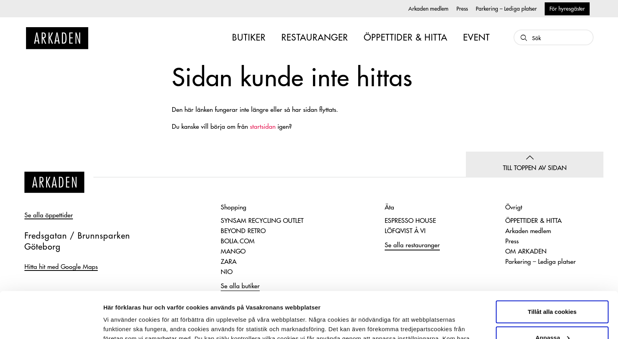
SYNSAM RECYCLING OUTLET (262, 221)
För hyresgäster (567, 8)
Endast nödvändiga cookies (552, 317)
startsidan (262, 127)
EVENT (476, 37)
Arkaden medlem (428, 8)
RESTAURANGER (314, 37)
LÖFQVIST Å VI (405, 231)
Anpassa (552, 291)
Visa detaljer (120, 323)
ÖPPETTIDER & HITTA (405, 37)
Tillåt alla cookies (552, 265)
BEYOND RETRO (243, 231)
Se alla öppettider (48, 215)
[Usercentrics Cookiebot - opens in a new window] (51, 324)
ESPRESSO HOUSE (410, 221)
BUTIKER (249, 37)
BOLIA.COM (238, 241)
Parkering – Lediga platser (506, 8)
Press (462, 8)
